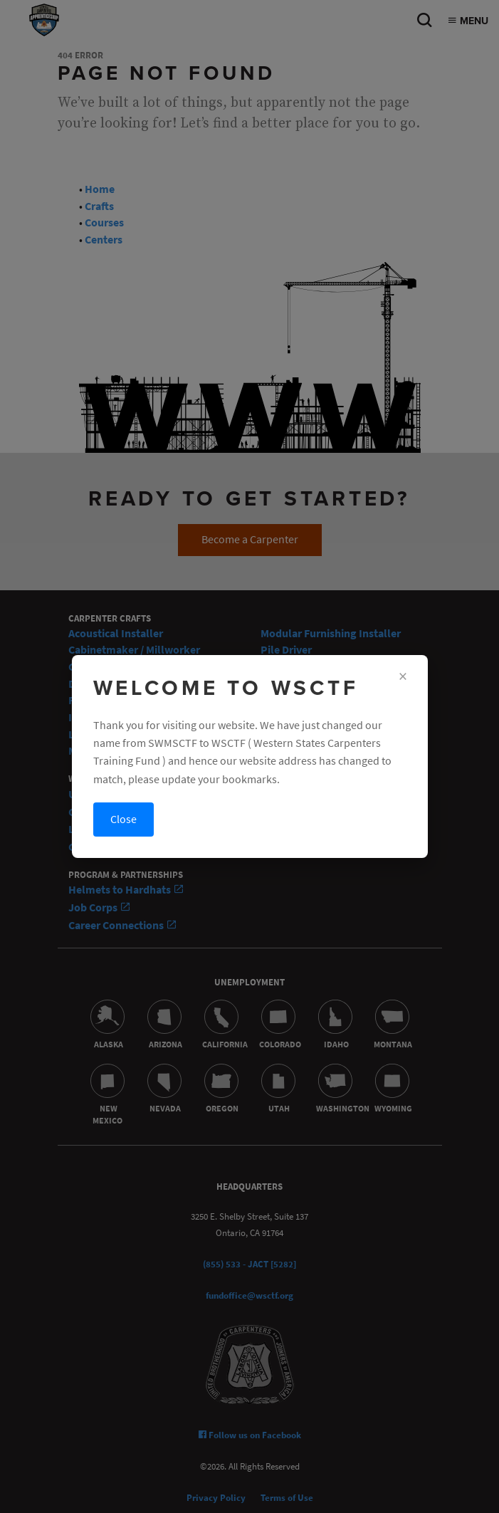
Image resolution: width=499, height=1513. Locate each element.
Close (123, 819)
